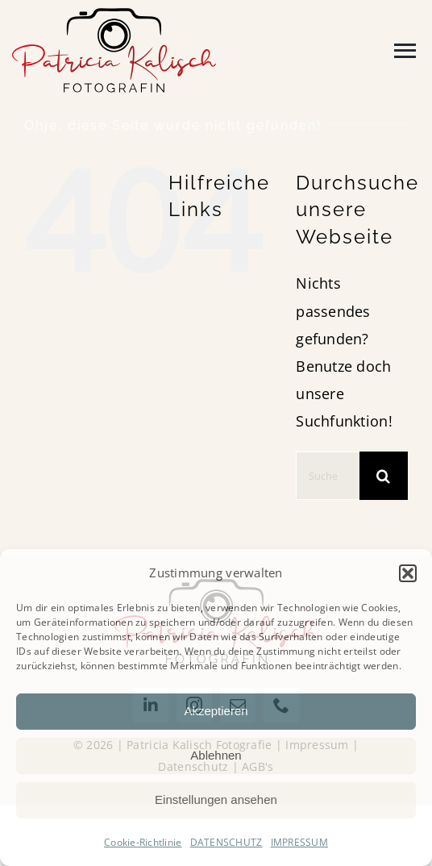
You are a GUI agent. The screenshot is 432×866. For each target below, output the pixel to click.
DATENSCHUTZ (226, 842)
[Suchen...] (327, 476)
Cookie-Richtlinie (143, 842)
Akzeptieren (215, 711)
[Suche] (383, 476)
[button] (408, 573)
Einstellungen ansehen (216, 799)
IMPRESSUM (299, 842)
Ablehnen (215, 755)
